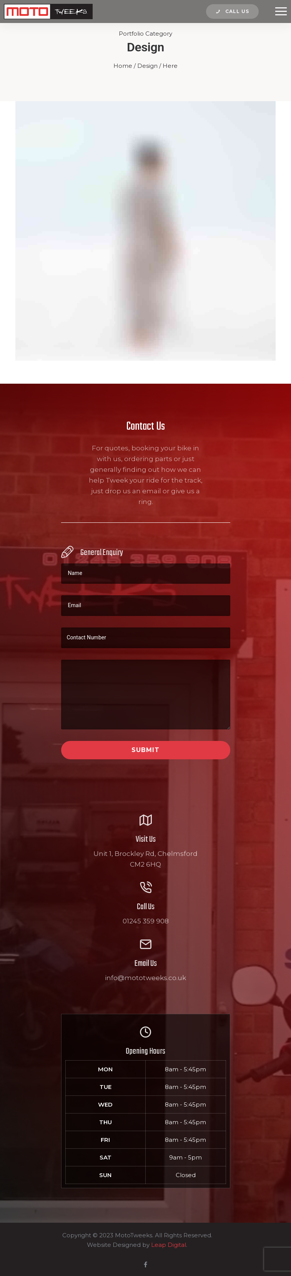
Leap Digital (168, 1244)
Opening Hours (145, 1051)
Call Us (146, 906)
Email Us (146, 963)
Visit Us (146, 839)
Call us (232, 11)
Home (122, 65)
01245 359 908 (146, 921)
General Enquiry (101, 552)
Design (147, 65)
